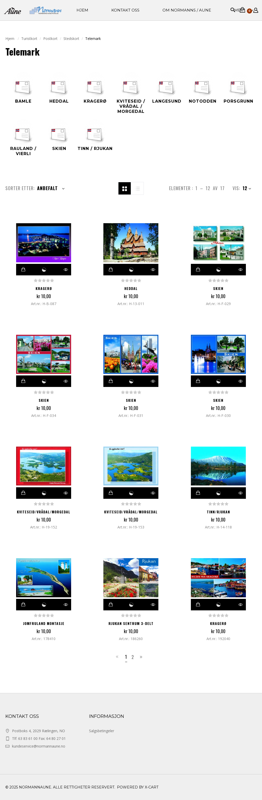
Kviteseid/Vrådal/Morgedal (44, 511)
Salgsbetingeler (101, 730)
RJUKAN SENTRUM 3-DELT (131, 623)
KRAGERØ (218, 623)
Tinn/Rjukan (218, 511)
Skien (218, 288)
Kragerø (43, 288)
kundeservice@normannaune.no (38, 746)
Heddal (131, 288)
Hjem (10, 38)
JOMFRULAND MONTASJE (44, 623)
